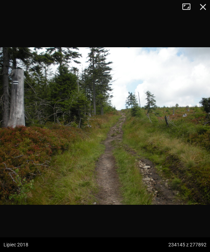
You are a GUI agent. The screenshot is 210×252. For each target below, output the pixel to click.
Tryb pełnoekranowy (189, 7)
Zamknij (203, 7)
